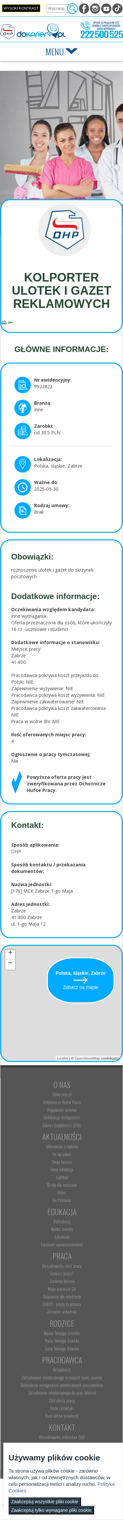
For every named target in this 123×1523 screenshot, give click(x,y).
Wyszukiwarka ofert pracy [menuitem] (62, 1266)
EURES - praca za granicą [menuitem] (62, 1304)
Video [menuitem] (61, 1192)
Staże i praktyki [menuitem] (62, 1408)
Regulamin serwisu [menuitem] (61, 1109)
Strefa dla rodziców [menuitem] (62, 1185)
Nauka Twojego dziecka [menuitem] (62, 1333)
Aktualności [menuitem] (62, 1369)
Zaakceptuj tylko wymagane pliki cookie (51, 1510)
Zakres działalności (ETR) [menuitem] (61, 1125)
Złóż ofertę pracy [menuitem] (62, 1400)
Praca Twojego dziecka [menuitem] (62, 1340)
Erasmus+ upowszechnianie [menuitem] (62, 1244)
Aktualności (62, 1136)
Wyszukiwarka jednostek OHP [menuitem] (62, 1437)
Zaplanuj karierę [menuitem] (62, 1281)
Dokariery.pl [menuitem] (62, 1094)
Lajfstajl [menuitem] (62, 1177)
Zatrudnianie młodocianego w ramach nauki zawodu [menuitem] (62, 1377)
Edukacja (61, 1211)
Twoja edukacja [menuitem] (61, 1169)
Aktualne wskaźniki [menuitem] (62, 1311)
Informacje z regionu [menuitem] (62, 1146)
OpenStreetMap (87, 1058)
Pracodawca (62, 1360)
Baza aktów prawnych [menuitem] (61, 1415)
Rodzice (62, 1323)
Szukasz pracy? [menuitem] (62, 1273)
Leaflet (62, 1058)
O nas (62, 1084)
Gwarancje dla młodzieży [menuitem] (62, 1296)
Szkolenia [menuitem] (62, 1237)
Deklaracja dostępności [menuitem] (62, 1117)
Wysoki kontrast (21, 8)
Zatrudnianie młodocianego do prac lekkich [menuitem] (62, 1392)
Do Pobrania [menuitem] (61, 1200)
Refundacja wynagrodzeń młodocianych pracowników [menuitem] (62, 1385)
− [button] (10, 964)
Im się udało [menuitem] (61, 1154)
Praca (62, 1256)
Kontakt (62, 1427)
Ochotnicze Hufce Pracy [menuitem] (62, 1102)
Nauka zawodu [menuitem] (62, 1229)
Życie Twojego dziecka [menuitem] (62, 1348)
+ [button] (10, 954)
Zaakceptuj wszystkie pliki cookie (44, 1501)
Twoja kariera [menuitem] (62, 1161)
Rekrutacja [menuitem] (62, 1221)
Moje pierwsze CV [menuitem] (62, 1289)
